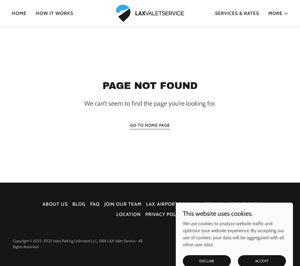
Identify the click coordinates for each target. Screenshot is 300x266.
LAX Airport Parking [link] (173, 204)
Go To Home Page (150, 125)
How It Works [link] (54, 13)
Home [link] (19, 13)
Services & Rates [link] (237, 13)
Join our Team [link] (123, 204)
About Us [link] (55, 204)
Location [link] (128, 214)
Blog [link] (79, 204)
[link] (150, 13)
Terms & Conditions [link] (231, 204)
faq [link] (95, 204)
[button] (278, 13)
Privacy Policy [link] (164, 214)
